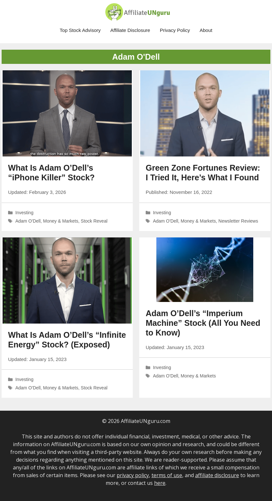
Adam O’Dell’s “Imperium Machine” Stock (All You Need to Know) (203, 323)
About (206, 30)
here (159, 482)
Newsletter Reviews (238, 221)
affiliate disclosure (217, 475)
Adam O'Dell (27, 221)
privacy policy (133, 475)
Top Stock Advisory (80, 30)
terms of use (167, 475)
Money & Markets (60, 221)
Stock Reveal (94, 221)
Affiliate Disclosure (130, 30)
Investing (24, 212)
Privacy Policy (175, 30)
